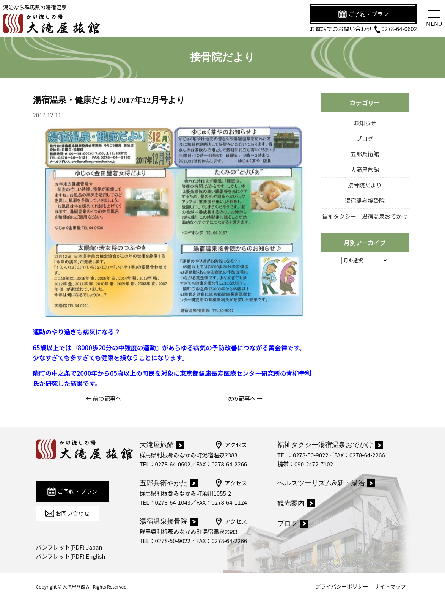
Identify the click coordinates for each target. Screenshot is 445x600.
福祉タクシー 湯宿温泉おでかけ (364, 216)
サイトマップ (390, 586)
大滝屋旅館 (365, 169)
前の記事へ (107, 398)
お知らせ (365, 123)
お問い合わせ (67, 513)
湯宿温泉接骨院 (365, 201)
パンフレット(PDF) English (70, 556)
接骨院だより (365, 185)
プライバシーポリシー (341, 586)
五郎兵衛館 (365, 154)
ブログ (364, 138)
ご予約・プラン (363, 14)
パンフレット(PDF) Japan (69, 547)
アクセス (230, 444)
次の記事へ (241, 398)
